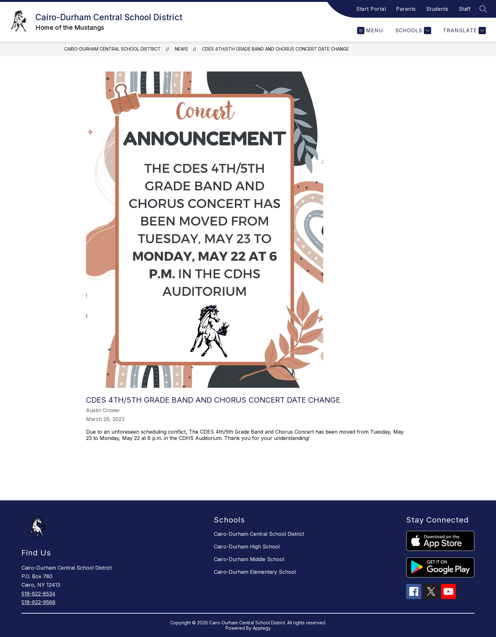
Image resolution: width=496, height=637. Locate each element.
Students (437, 9)
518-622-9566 (38, 602)
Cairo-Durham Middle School (249, 559)
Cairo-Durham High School (247, 546)
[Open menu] (370, 30)
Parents (406, 9)
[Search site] (483, 9)
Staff (465, 9)
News (181, 49)
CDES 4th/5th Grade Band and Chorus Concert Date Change (275, 49)
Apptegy (262, 628)
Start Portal (371, 9)
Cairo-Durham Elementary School (255, 572)
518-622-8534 (38, 594)
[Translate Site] (463, 30)
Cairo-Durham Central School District (112, 49)
